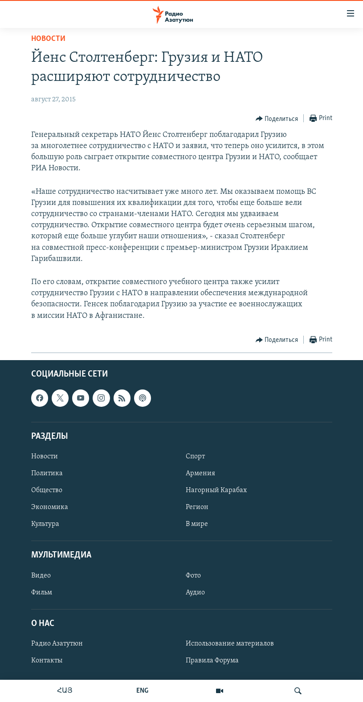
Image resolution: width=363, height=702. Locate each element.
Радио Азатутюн (57, 643)
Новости (48, 39)
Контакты (46, 660)
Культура (45, 524)
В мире (197, 524)
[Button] (277, 119)
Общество (46, 490)
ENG (142, 690)
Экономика (49, 507)
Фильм (41, 592)
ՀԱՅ (65, 690)
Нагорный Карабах (216, 490)
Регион (197, 507)
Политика (47, 473)
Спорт (195, 456)
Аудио (195, 592)
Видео (41, 575)
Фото (193, 575)
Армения (200, 473)
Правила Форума (212, 660)
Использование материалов (230, 643)
